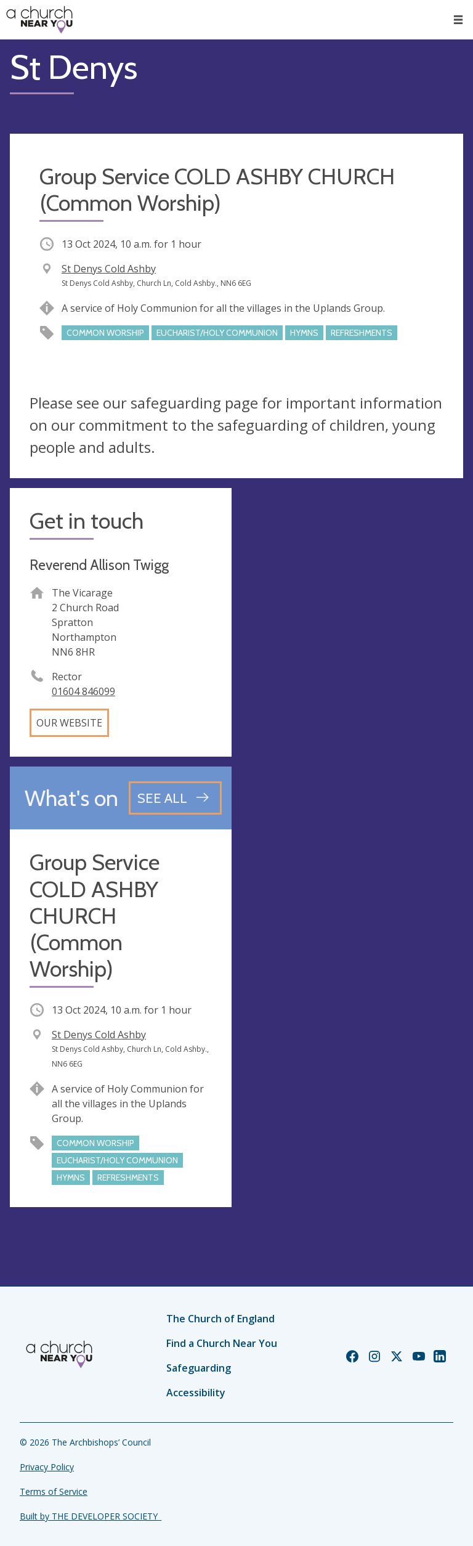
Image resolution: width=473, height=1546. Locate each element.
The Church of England (220, 1318)
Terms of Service (53, 1491)
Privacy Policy (47, 1467)
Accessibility (195, 1392)
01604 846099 (83, 691)
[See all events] (175, 798)
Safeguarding (198, 1368)
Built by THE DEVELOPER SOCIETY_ (90, 1516)
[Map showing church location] (352, 599)
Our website (69, 723)
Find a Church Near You (221, 1343)
